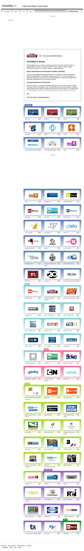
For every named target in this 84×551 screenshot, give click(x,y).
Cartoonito (66, 378)
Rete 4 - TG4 (47, 330)
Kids (23, 11)
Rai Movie (27, 217)
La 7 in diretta (28, 232)
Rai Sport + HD (68, 397)
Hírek (16, 11)
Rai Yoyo (46, 363)
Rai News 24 (28, 298)
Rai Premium (67, 217)
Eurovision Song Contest (70, 281)
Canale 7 (46, 483)
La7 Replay (47, 232)
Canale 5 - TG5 (68, 330)
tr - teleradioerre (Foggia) (31, 533)
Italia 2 (46, 248)
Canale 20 (47, 281)
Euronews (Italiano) (30, 363)
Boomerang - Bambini (30, 378)
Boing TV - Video (68, 363)
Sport (31, 11)
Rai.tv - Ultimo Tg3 (30, 330)
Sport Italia (28, 432)
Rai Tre (65, 119)
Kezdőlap (7, 11)
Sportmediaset (48, 415)
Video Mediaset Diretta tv (31, 150)
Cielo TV (66, 232)
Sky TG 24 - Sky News (69, 298)
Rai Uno (27, 119)
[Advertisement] (27, 2)
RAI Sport (46, 397)
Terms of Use (11, 545)
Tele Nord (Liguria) (68, 516)
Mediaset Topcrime (30, 248)
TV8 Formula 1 (67, 449)
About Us (3, 545)
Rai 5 (26, 201)
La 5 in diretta (67, 248)
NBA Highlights (67, 465)
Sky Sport (27, 449)
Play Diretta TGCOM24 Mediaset (39, 97)
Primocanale (47, 499)
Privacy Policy (21, 545)
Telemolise (47, 516)
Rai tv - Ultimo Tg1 (49, 315)
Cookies (29, 545)
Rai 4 (65, 150)
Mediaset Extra (29, 263)
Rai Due (46, 119)
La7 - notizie (47, 346)
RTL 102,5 (27, 281)
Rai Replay (47, 201)
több (28, 93)
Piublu (65, 483)
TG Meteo (66, 346)
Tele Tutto (46, 533)
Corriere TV (28, 315)
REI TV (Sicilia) (68, 499)
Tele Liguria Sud (29, 516)
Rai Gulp (46, 217)
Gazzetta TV (28, 483)
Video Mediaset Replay (50, 150)
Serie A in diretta (48, 432)
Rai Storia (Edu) (68, 201)
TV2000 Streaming (68, 263)
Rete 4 (65, 134)
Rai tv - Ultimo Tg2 (68, 315)
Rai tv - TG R (28, 346)
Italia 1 (46, 134)
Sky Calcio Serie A (49, 449)
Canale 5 (27, 134)
